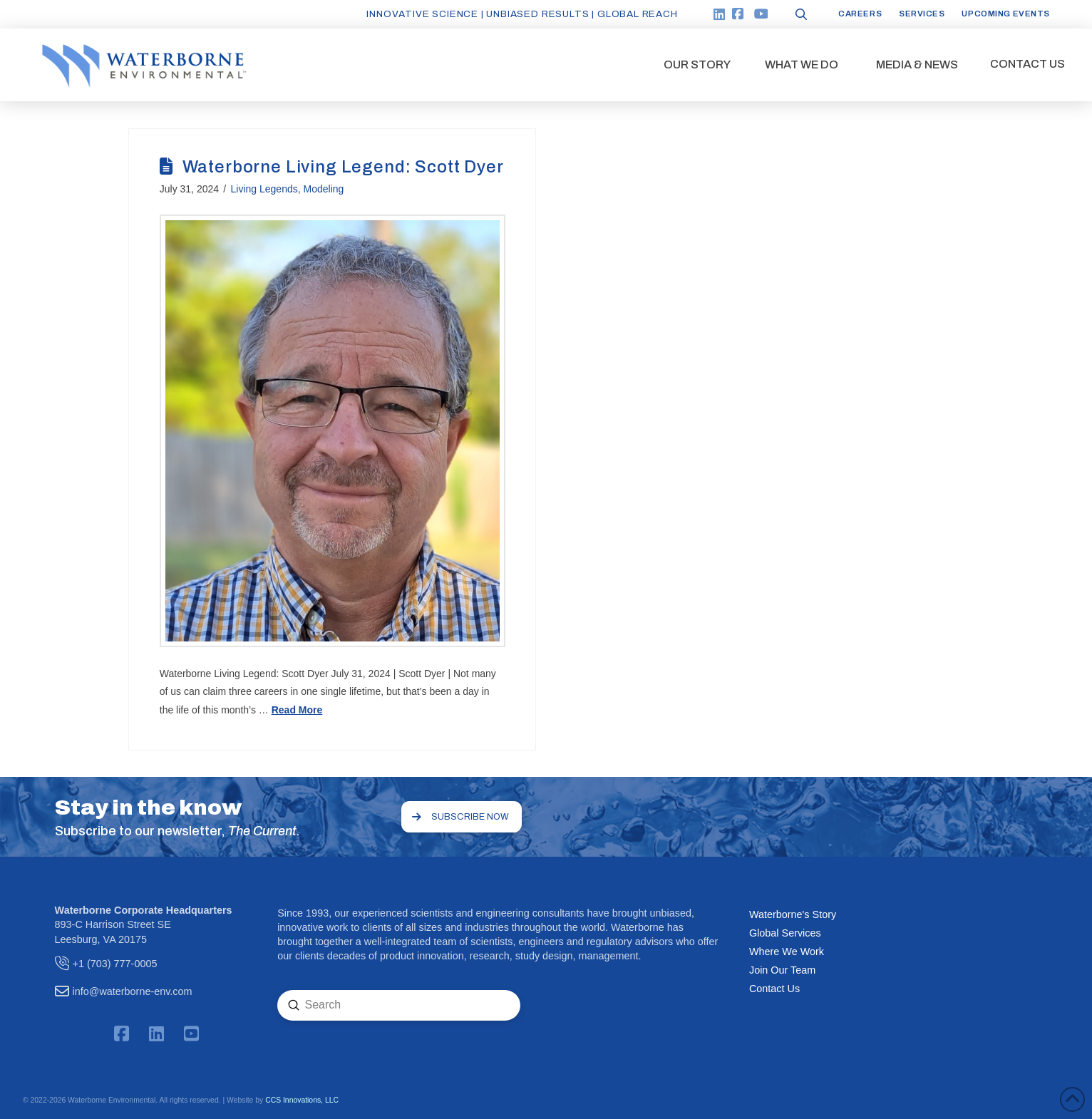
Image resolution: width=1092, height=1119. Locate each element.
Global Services (785, 933)
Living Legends (264, 189)
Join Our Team (782, 970)
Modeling (324, 189)
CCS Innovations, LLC (302, 1100)
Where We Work (786, 951)
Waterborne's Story (792, 914)
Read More (297, 710)
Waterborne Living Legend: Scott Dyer (343, 167)
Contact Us (774, 988)
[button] (697, 65)
